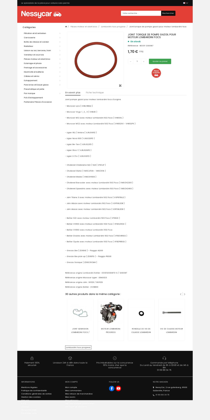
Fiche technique (95, 92)
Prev (181, 294)
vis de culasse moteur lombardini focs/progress (171, 332)
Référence (133, 45)
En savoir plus (72, 92)
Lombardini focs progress (78, 347)
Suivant (185, 294)
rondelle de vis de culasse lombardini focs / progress (141, 332)
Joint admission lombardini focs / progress (80, 332)
